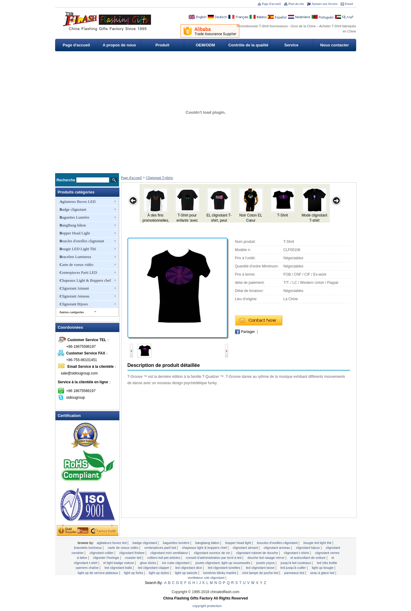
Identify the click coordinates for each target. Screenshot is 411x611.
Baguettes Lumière (75, 217)
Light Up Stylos (159, 573)
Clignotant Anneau (75, 296)
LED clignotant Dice (189, 567)
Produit (162, 45)
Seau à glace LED (322, 573)
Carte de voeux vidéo (77, 264)
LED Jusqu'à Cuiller (293, 567)
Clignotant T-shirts (159, 178)
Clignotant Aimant (74, 288)
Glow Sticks (148, 563)
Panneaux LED (294, 573)
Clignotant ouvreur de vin (212, 553)
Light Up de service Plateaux (98, 573)
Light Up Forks (134, 573)
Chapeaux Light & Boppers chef (85, 280)
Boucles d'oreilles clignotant (82, 241)
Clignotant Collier (102, 553)
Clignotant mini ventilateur (170, 553)
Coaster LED (133, 557)
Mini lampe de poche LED (260, 573)
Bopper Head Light (75, 233)
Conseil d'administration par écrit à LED (214, 557)
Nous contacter (334, 45)
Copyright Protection (207, 606)
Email (349, 3)
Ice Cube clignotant (176, 563)
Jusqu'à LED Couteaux (296, 563)
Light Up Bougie (323, 567)
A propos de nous (119, 45)
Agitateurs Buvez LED (78, 201)
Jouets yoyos (266, 563)
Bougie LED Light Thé (78, 249)
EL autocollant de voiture (308, 557)
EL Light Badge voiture (119, 563)
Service (291, 45)
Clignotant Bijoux (74, 304)
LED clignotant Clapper (154, 567)
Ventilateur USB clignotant (207, 577)
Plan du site (296, 3)
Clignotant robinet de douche (257, 553)
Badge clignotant (73, 209)
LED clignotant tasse (260, 567)
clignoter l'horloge (106, 557)
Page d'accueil (271, 3)
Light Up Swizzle (186, 573)
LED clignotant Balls (118, 567)
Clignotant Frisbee (132, 553)
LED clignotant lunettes (224, 567)
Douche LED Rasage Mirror (266, 557)
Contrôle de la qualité (248, 45)
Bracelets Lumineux (75, 256)
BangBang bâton (73, 225)
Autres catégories (71, 312)
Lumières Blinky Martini (220, 573)
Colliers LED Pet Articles (164, 557)
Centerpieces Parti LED (78, 272)
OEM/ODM (205, 45)
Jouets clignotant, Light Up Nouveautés (223, 563)
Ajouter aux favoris (325, 3)
